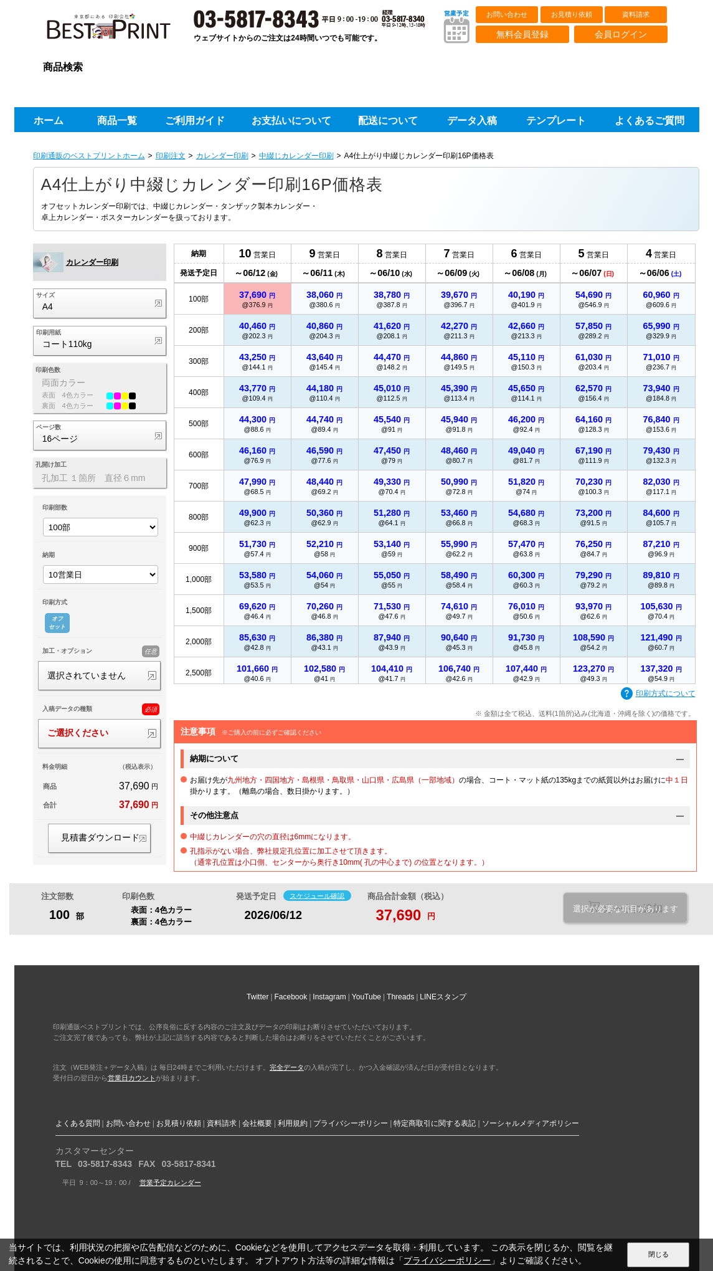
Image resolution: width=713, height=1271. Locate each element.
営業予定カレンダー (170, 1182)
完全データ (287, 1067)
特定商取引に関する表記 (435, 1123)
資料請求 (635, 14)
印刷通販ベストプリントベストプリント (119, 31)
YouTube (366, 997)
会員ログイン (621, 34)
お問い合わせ (506, 14)
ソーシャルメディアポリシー (530, 1123)
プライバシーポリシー (350, 1123)
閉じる (658, 1254)
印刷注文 (171, 155)
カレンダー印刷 (222, 155)
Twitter (257, 997)
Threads (400, 997)
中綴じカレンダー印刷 (296, 155)
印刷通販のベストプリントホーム (89, 155)
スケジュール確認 (317, 895)
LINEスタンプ (443, 997)
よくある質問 (77, 1123)
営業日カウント (132, 1078)
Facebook (291, 997)
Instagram (329, 997)
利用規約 (293, 1123)
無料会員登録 (522, 34)
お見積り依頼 (571, 14)
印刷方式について (658, 694)
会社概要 (257, 1123)
